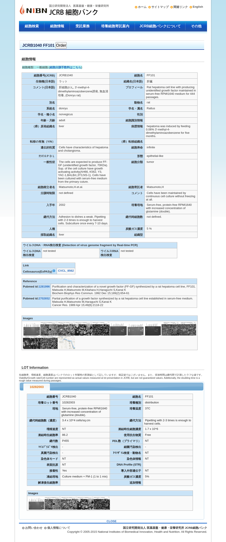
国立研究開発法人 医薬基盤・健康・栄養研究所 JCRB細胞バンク (59, 10)
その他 (196, 26)
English (198, 6)
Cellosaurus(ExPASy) (39, 271)
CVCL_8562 (66, 270)
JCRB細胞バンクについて (160, 26)
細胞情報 (57, 26)
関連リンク (180, 7)
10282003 (37, 387)
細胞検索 (32, 26)
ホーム (142, 7)
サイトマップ (160, 7)
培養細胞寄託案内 (115, 26)
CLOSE (112, 521)
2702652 (44, 298)
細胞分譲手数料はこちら (65, 67)
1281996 (44, 286)
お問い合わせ (33, 527)
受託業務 (82, 26)
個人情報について (58, 527)
